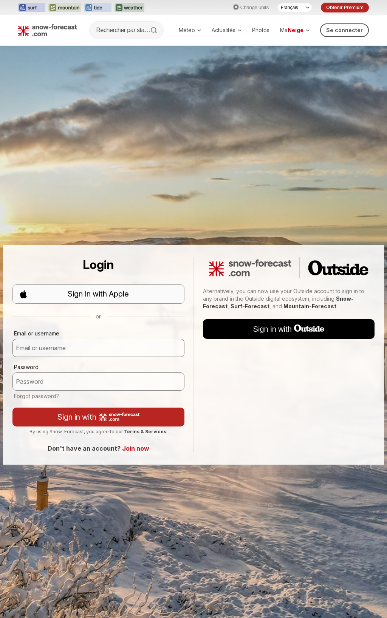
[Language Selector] (295, 7)
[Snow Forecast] (47, 30)
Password (26, 367)
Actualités (226, 30)
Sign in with (98, 417)
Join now (135, 448)
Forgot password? (36, 396)
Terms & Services (145, 431)
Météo (190, 30)
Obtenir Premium (345, 7)
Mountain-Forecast (309, 306)
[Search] (154, 30)
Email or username (36, 333)
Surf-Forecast (250, 306)
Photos (260, 30)
